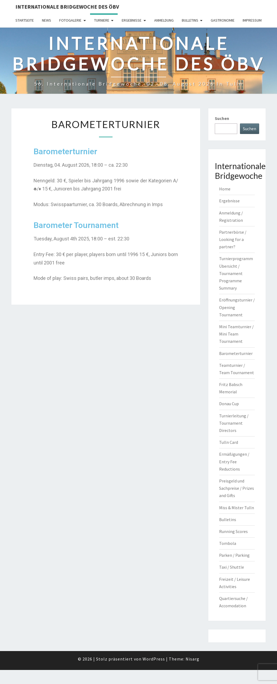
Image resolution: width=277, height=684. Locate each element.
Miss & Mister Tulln (236, 507)
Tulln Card (228, 442)
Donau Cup (229, 403)
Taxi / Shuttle (231, 567)
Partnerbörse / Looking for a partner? (232, 239)
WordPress (154, 659)
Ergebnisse (131, 20)
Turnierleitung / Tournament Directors (234, 423)
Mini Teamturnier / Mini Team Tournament (236, 334)
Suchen (222, 118)
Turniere (101, 20)
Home (224, 189)
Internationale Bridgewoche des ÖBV (67, 6)
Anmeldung (164, 20)
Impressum (252, 20)
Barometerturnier (236, 353)
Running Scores (233, 531)
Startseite (24, 20)
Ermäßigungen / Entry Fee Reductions (234, 461)
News (46, 20)
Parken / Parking (234, 555)
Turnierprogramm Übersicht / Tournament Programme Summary (236, 273)
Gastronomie (223, 20)
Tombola (227, 543)
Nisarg (192, 659)
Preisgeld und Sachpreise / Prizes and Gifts (236, 488)
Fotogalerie (70, 20)
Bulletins (190, 20)
